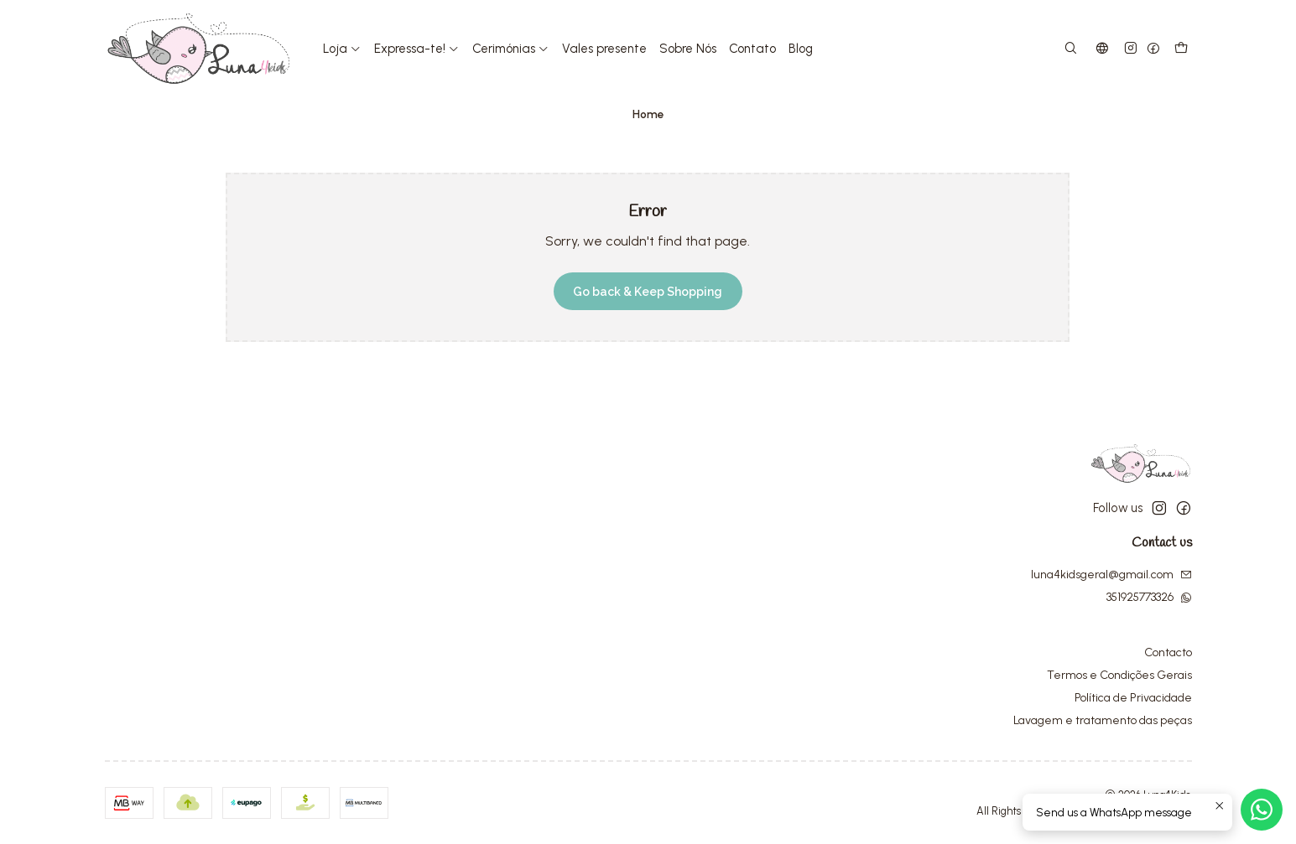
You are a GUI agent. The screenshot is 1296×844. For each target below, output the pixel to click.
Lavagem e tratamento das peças (1102, 720)
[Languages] (1102, 49)
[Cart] (1181, 49)
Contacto (1168, 652)
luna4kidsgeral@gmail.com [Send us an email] (1111, 574)
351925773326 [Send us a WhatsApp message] (1149, 597)
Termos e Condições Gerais (1119, 675)
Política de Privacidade (1133, 698)
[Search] (1069, 49)
